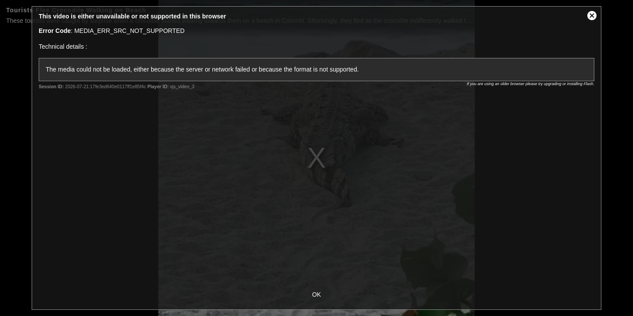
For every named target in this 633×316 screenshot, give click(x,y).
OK (316, 294)
